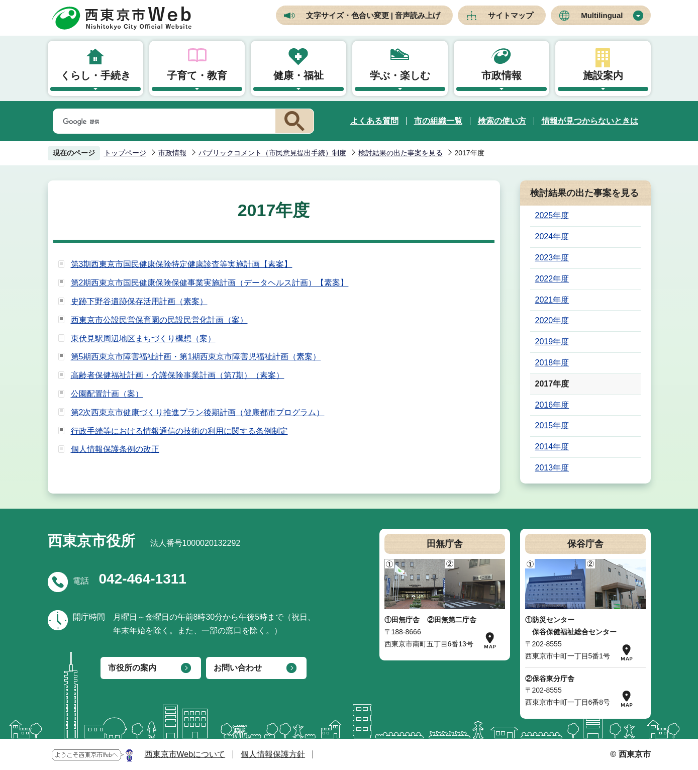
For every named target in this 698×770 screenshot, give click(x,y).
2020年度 (552, 320)
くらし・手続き (95, 75)
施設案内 (603, 75)
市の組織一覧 (438, 121)
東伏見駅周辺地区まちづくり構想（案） (143, 338)
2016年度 (552, 405)
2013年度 (552, 467)
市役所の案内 (132, 667)
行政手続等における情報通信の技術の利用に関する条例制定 (179, 431)
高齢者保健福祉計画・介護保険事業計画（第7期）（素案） (177, 375)
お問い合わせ (238, 667)
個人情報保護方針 (273, 754)
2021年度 (552, 300)
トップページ (125, 153)
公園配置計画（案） (107, 394)
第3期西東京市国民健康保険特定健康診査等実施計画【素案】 (181, 264)
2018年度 (552, 362)
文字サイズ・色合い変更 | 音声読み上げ (373, 15)
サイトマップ (510, 15)
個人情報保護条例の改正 (115, 449)
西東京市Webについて (185, 754)
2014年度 (552, 446)
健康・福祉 (298, 75)
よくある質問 (374, 121)
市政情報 (501, 75)
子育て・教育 (197, 75)
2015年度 (552, 425)
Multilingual (602, 15)
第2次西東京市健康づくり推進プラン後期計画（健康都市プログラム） (198, 412)
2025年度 (552, 215)
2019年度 (552, 341)
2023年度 (552, 257)
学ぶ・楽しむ (400, 75)
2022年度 (552, 278)
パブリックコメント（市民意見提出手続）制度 (272, 153)
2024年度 (552, 236)
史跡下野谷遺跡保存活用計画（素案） (139, 301)
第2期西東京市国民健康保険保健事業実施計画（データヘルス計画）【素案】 (210, 282)
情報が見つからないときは (590, 121)
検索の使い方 (502, 121)
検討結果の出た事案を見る (400, 153)
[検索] (162, 121)
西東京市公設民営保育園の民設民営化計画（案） (159, 320)
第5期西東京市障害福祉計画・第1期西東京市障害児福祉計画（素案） (196, 356)
